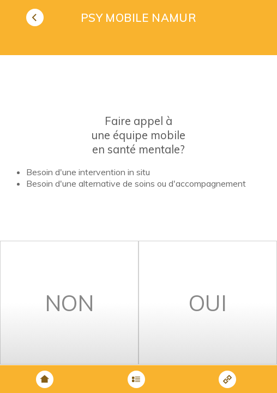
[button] (36, 17)
